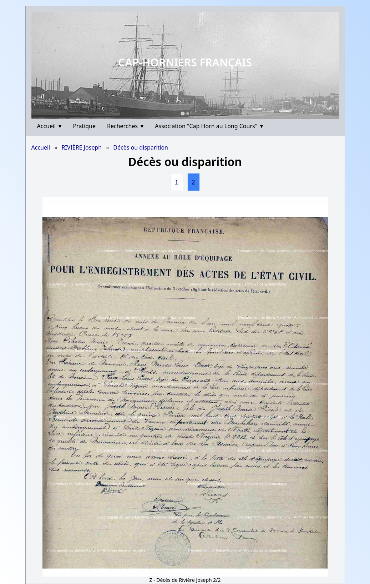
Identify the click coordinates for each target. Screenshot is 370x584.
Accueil (49, 126)
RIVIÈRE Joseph (81, 147)
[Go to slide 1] (182, 113)
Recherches (125, 126)
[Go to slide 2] (187, 113)
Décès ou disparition (140, 147)
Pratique (84, 126)
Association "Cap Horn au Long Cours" (209, 126)
